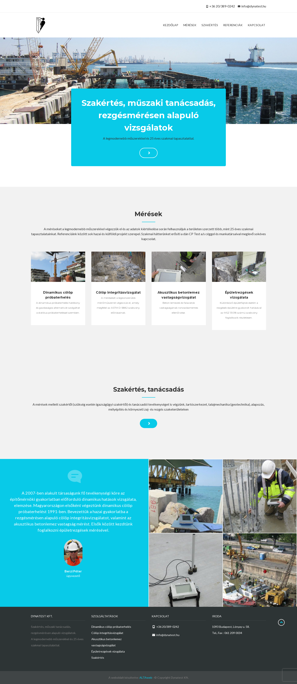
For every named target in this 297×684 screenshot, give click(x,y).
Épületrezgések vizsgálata (108, 651)
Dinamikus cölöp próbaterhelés (111, 626)
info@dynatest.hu (253, 6)
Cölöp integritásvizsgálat (107, 633)
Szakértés (97, 657)
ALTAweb (145, 677)
